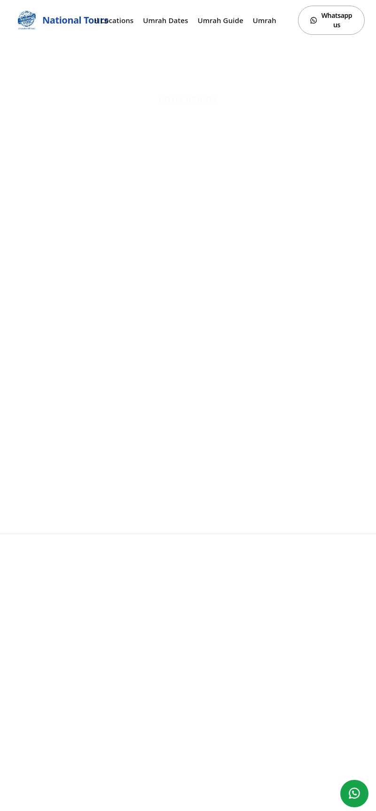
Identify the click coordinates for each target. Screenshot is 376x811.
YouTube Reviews (36, 642)
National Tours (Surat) (60, 563)
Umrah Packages (36, 628)
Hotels (20, 694)
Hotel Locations (106, 20)
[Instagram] (336, 797)
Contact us (26, 708)
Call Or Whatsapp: (62, 578)
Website (188, 191)
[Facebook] (317, 797)
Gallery (21, 655)
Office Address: (171, 589)
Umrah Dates (165, 20)
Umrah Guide (220, 20)
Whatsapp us (331, 20)
